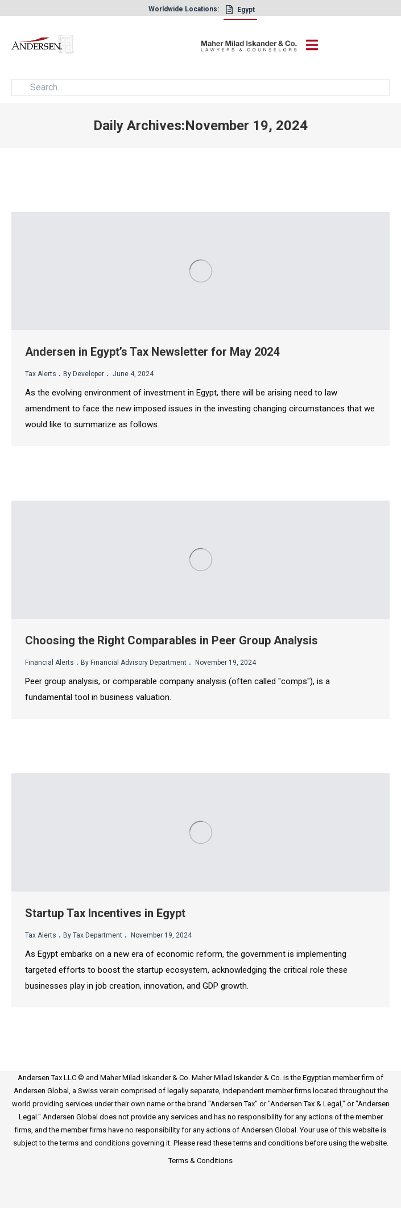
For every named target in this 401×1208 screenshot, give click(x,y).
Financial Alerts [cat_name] (49, 663)
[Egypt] (240, 12)
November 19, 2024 (224, 663)
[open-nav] (309, 45)
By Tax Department (92, 935)
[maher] (249, 46)
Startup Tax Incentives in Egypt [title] (105, 913)
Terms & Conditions (200, 1160)
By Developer (83, 374)
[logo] (106, 46)
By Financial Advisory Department (134, 663)
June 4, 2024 (132, 374)
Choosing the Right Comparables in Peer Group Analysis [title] (171, 640)
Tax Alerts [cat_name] (40, 374)
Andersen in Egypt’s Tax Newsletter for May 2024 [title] (152, 352)
